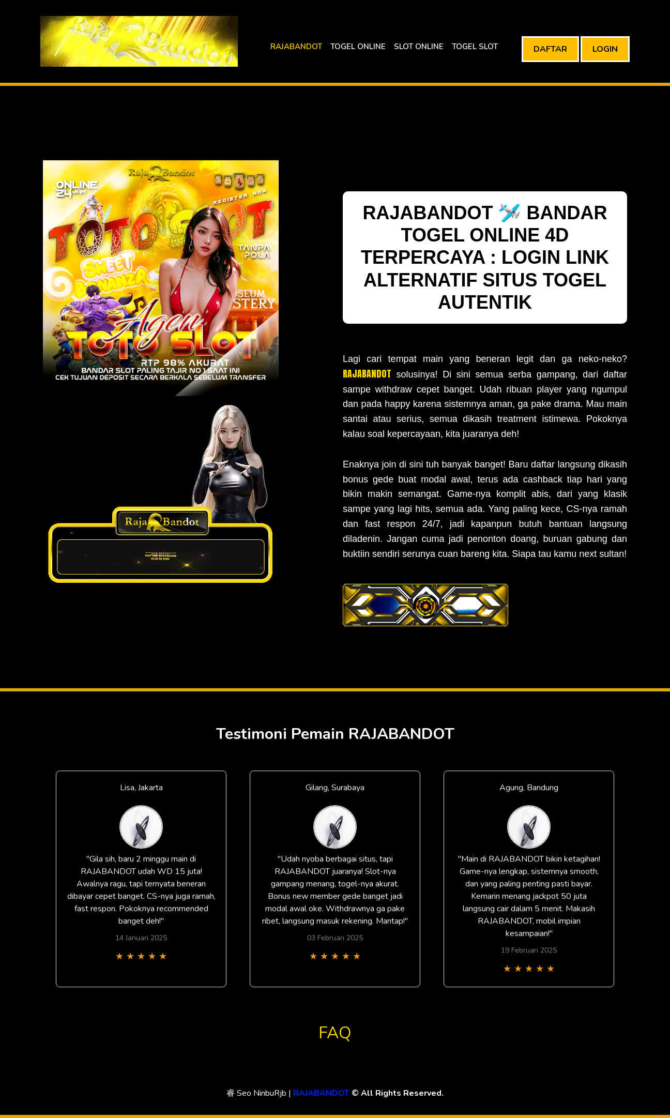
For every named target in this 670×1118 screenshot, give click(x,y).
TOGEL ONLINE (358, 46)
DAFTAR (550, 49)
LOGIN (605, 49)
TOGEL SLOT (475, 46)
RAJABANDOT (296, 46)
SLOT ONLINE (419, 46)
